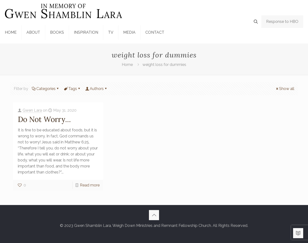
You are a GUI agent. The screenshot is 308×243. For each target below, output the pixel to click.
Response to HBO (282, 21)
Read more (90, 185)
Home (127, 64)
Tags (72, 88)
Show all (284, 88)
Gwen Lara (32, 110)
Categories (45, 88)
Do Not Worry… (44, 119)
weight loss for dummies (164, 64)
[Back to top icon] (154, 215)
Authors (96, 88)
